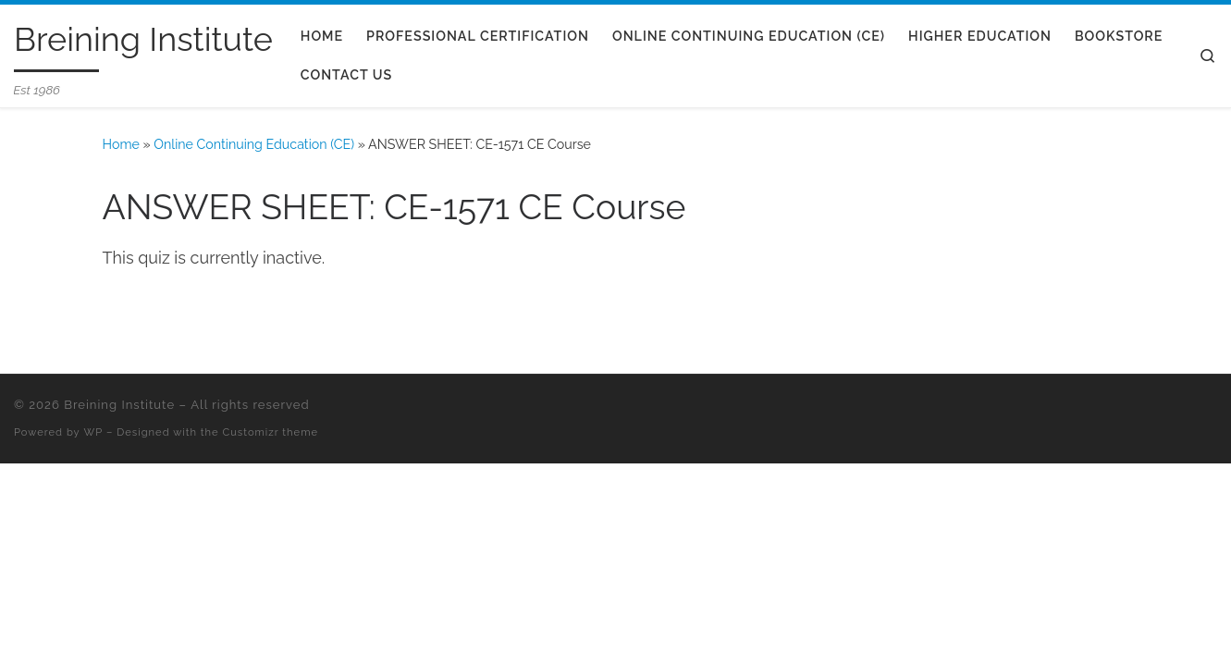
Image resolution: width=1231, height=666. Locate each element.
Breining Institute (119, 405)
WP (94, 432)
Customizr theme (270, 432)
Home (121, 144)
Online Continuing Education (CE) (254, 144)
